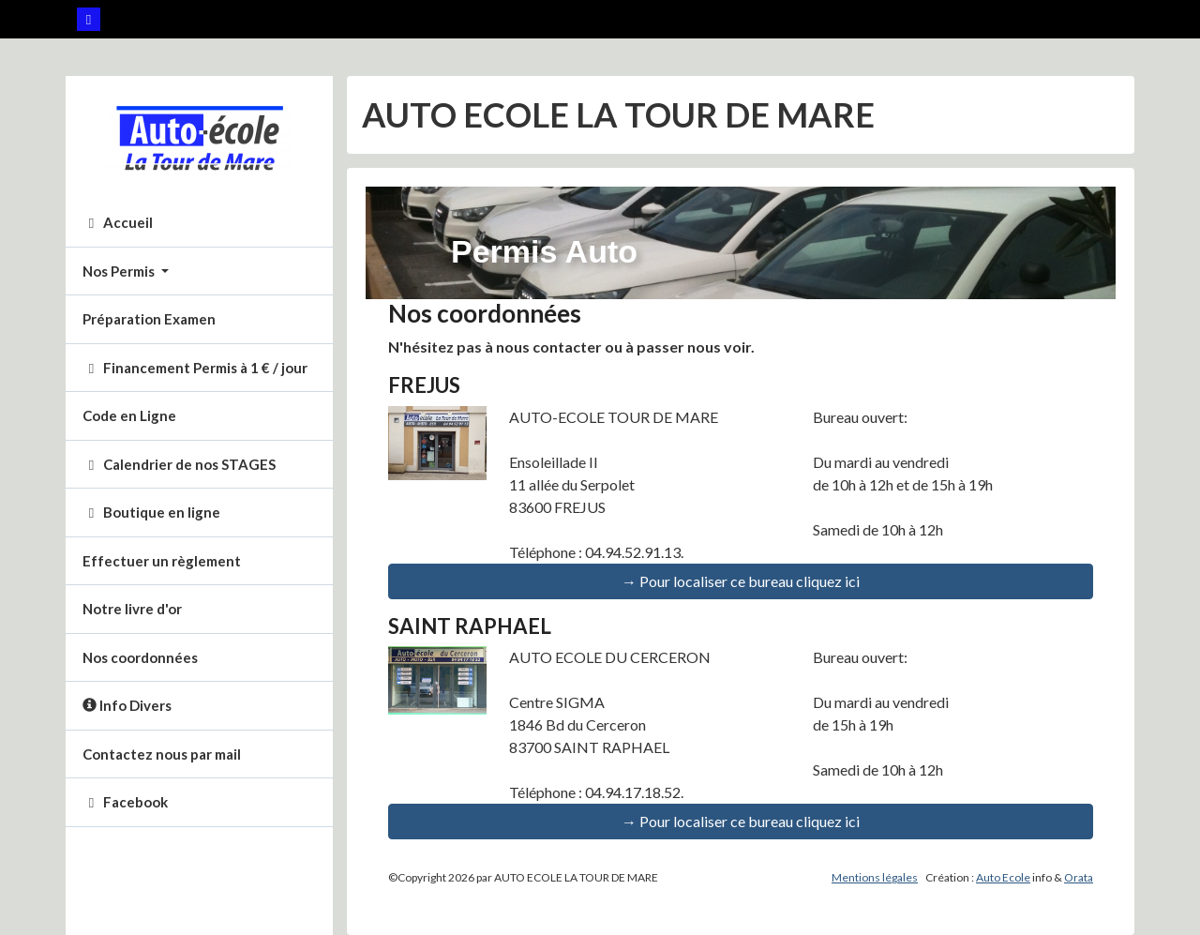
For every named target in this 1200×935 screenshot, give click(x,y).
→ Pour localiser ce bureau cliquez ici (741, 581)
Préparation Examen (149, 318)
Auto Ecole (1003, 877)
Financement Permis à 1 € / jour (195, 367)
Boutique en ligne (151, 512)
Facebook (125, 801)
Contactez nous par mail (161, 754)
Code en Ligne (129, 415)
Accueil (117, 222)
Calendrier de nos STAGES (179, 464)
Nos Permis (120, 271)
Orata (1078, 877)
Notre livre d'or (132, 608)
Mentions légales (875, 877)
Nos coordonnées (140, 657)
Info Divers (127, 705)
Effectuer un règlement (161, 560)
